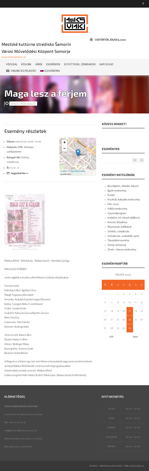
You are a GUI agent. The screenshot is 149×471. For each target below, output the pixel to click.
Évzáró (111, 195)
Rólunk (26, 64)
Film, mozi (113, 204)
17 (130, 311)
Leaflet (63, 171)
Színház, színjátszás (118, 231)
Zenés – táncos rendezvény (122, 249)
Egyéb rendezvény (117, 190)
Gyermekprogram (117, 213)
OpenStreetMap (77, 171)
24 (130, 319)
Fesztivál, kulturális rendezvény (124, 199)
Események (53, 64)
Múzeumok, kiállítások (119, 227)
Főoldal (12, 64)
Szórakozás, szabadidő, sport (123, 236)
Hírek (38, 64)
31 (130, 328)
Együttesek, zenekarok (80, 64)
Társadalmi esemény (118, 240)
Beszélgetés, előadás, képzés (123, 186)
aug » (135, 336)
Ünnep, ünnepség (117, 245)
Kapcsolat (107, 64)
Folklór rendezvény (117, 208)
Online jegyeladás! (21, 70)
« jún (111, 336)
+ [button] (64, 143)
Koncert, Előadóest (117, 222)
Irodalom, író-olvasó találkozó (124, 217)
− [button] (64, 149)
